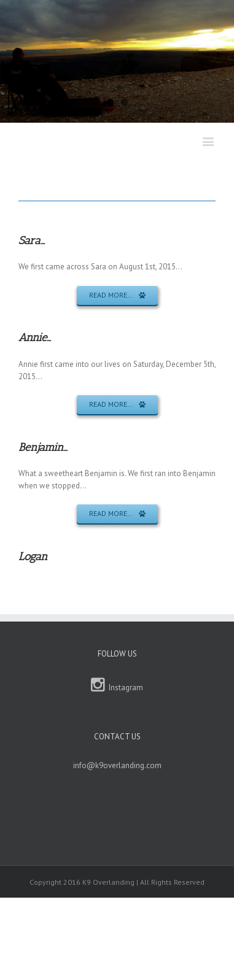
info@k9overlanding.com (117, 765)
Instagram (117, 685)
